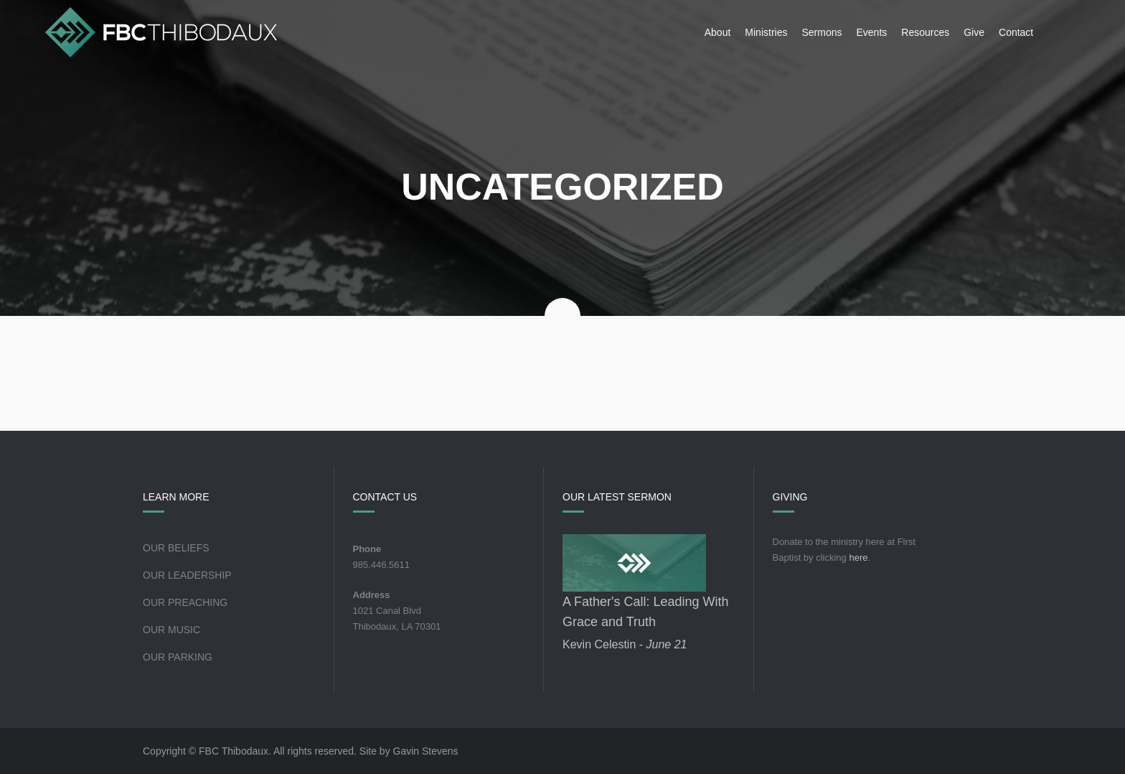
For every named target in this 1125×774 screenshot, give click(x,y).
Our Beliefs (176, 548)
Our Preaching (185, 602)
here (858, 557)
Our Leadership (187, 575)
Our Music (171, 629)
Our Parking (177, 657)
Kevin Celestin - (624, 644)
